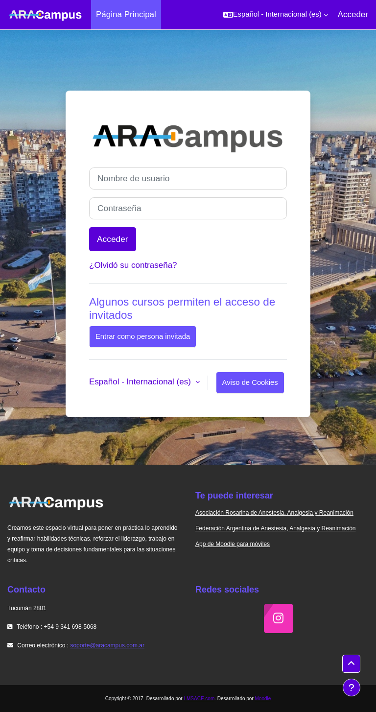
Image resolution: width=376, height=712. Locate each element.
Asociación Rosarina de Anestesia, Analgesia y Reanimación (274, 512)
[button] (275, 14)
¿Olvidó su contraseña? (133, 265)
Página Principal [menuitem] (126, 14)
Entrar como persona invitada (142, 336)
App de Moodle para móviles (232, 544)
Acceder (353, 14)
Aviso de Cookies (250, 382)
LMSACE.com (199, 698)
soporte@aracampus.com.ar (107, 645)
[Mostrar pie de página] (351, 687)
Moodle (263, 698)
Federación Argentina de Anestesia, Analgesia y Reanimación (275, 528)
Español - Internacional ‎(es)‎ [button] (141, 381)
